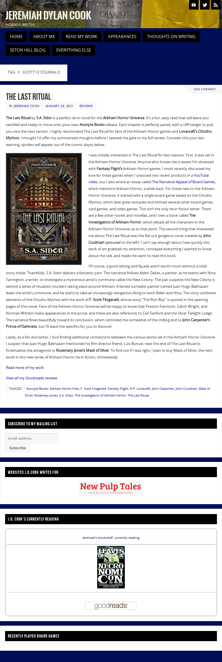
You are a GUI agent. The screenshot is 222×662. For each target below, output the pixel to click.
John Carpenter (163, 388)
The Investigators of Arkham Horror (100, 395)
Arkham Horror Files (64, 388)
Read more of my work (25, 367)
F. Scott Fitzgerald (93, 388)
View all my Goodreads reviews (31, 377)
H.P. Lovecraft (140, 388)
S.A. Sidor (66, 395)
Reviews (86, 106)
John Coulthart (186, 388)
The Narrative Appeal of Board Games (183, 181)
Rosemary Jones (45, 395)
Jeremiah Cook (27, 106)
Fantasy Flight (118, 388)
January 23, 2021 (60, 106)
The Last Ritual (28, 96)
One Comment (205, 89)
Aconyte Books (37, 388)
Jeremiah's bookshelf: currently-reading (111, 538)
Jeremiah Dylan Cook (48, 15)
